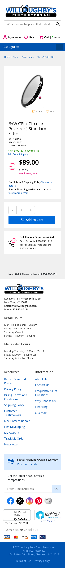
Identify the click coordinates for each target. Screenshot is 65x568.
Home (7, 57)
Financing (41, 407)
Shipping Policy (14, 405)
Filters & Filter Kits (45, 57)
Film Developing (14, 427)
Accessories (27, 57)
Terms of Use (23, 560)
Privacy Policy (12, 389)
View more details (18, 193)
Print (50, 111)
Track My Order (14, 438)
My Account (11, 433)
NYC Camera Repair (17, 421)
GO (56, 489)
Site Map (41, 413)
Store (16, 57)
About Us (41, 379)
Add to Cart (32, 220)
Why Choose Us (45, 401)
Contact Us (42, 385)
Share (37, 111)
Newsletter (11, 444)
